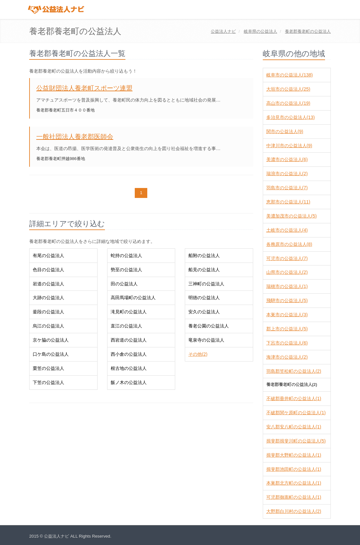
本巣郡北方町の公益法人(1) (293, 483)
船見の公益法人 (204, 269)
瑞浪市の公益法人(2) (287, 173)
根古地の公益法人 (129, 368)
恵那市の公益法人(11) (288, 201)
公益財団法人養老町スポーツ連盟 (84, 88)
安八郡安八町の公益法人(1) (293, 426)
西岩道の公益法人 (129, 340)
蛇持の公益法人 (126, 255)
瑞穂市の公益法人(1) (287, 286)
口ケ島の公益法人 (51, 354)
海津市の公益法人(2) (287, 357)
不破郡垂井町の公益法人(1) (293, 398)
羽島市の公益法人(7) (287, 187)
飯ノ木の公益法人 (129, 382)
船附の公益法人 (204, 255)
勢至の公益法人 (126, 269)
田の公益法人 (124, 283)
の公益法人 (260, 31)
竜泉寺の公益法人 (206, 340)
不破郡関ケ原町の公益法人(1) (296, 412)
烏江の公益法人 (48, 325)
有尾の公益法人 (48, 255)
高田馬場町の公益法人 (133, 297)
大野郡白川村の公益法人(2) (293, 511)
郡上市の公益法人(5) (287, 328)
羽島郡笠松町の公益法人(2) (293, 371)
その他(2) (197, 354)
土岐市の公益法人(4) (287, 230)
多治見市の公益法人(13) (290, 117)
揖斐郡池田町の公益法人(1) (293, 469)
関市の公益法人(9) (284, 131)
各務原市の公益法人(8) (289, 244)
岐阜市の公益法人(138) (289, 74)
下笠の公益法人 (48, 382)
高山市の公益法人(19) (288, 103)
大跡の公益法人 (48, 297)
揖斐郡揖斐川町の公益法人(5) (296, 440)
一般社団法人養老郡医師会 (74, 136)
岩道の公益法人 (48, 283)
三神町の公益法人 (206, 283)
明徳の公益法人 (204, 297)
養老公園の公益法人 (208, 325)
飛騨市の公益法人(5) (287, 300)
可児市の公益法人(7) (287, 258)
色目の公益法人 (48, 269)
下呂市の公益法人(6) (287, 342)
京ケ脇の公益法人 (51, 340)
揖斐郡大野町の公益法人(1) (293, 455)
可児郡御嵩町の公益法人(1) (293, 497)
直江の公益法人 (126, 325)
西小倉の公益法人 (129, 354)
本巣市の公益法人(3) (287, 314)
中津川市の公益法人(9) (289, 145)
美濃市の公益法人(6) (287, 159)
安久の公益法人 (204, 311)
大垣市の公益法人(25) (288, 89)
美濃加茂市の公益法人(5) (291, 216)
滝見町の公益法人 (129, 311)
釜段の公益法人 (48, 311)
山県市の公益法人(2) (287, 272)
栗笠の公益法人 (48, 368)
